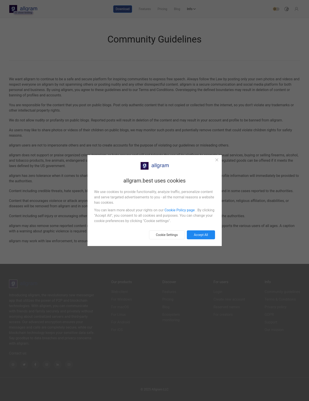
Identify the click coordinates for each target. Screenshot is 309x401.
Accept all (201, 235)
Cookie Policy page (180, 210)
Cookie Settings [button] (167, 235)
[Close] (216, 160)
